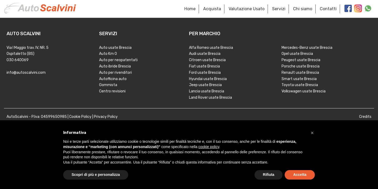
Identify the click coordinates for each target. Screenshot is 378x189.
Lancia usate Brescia (206, 91)
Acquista (212, 8)
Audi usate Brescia (204, 53)
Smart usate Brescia (299, 79)
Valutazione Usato (246, 8)
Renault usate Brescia (300, 72)
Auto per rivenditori (115, 72)
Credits (365, 116)
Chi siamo (302, 8)
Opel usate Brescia (297, 53)
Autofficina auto (113, 79)
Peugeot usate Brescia (301, 60)
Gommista (108, 85)
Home (190, 8)
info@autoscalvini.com (26, 72)
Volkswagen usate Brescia (304, 91)
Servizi (278, 8)
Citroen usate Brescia (207, 60)
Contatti (328, 8)
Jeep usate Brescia (205, 85)
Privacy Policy (106, 116)
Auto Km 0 (108, 53)
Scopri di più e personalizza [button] (96, 174)
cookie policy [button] (208, 147)
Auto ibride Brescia (115, 66)
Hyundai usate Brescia (208, 79)
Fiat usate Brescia (204, 66)
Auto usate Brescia (115, 47)
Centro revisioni (112, 91)
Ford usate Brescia (205, 72)
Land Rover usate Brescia (210, 97)
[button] (312, 133)
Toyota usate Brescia (300, 85)
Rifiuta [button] (268, 174)
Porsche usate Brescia (301, 66)
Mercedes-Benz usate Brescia (307, 47)
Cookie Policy (80, 116)
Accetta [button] (299, 174)
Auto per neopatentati (118, 60)
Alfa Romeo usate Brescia (211, 47)
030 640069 (18, 60)
